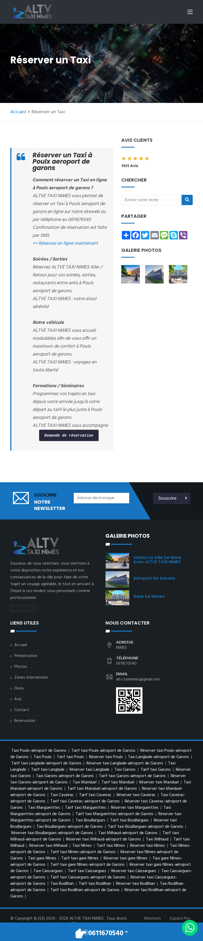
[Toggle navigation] (190, 13)
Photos (20, 666)
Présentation (25, 655)
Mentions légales (152, 921)
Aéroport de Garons (154, 578)
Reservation (24, 720)
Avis (18, 699)
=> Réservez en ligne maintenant (65, 243)
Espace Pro (180, 918)
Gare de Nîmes (149, 596)
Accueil (18, 112)
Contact (21, 710)
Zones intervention (31, 677)
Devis (19, 688)
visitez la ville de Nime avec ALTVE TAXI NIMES (157, 560)
